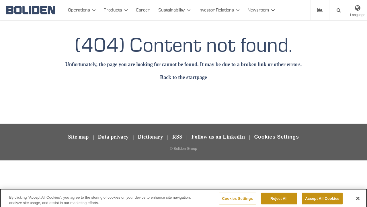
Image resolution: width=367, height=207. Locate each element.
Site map (78, 137)
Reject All (279, 201)
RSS (177, 137)
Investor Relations (216, 10)
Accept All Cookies (322, 201)
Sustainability (171, 10)
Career (143, 10)
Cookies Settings (276, 137)
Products (113, 10)
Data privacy (113, 137)
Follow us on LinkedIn (218, 137)
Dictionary (150, 137)
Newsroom (258, 10)
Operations (79, 10)
